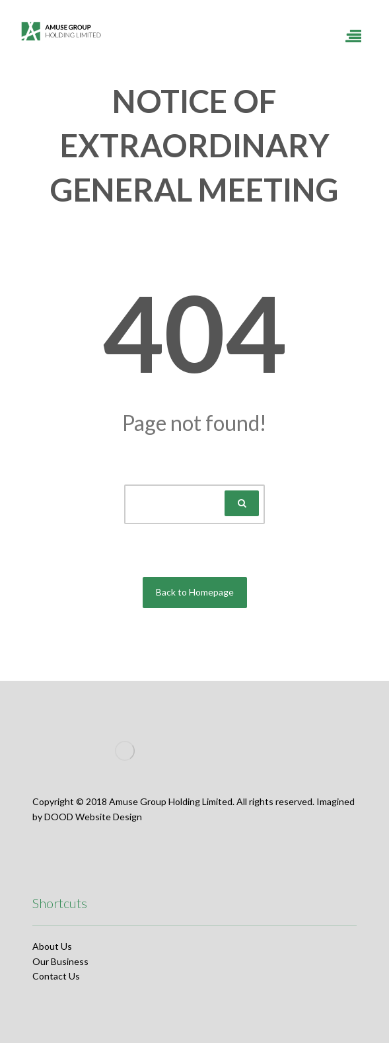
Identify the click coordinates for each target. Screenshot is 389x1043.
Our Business (60, 961)
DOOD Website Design (93, 816)
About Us (52, 946)
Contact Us (56, 976)
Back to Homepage (195, 592)
